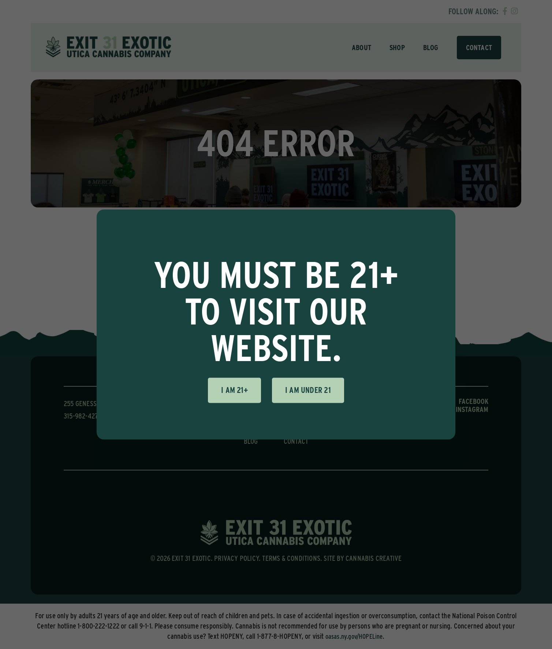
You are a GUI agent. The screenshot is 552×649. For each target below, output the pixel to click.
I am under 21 (308, 390)
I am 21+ (234, 390)
